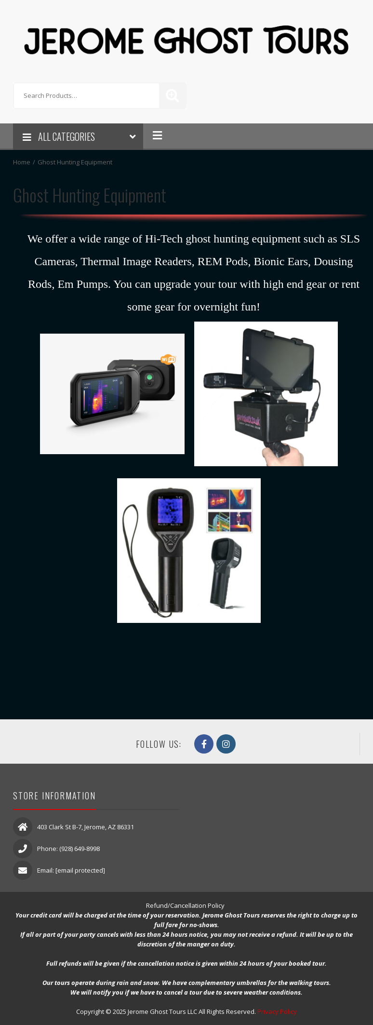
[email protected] (80, 870)
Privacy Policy (277, 1011)
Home (21, 162)
